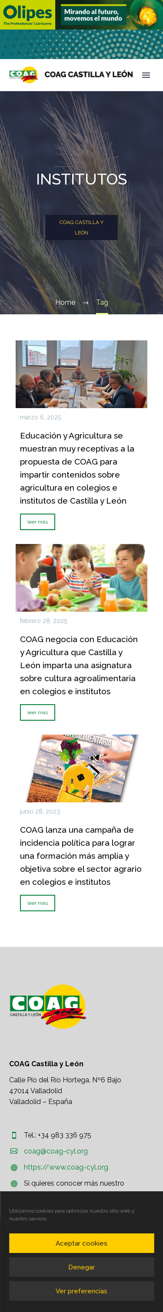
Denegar (81, 1267)
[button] (81, 15)
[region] (81, 15)
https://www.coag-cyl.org (66, 1167)
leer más (37, 522)
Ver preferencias (81, 1291)
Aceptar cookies (81, 1243)
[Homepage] (71, 75)
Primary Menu (146, 75)
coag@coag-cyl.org (56, 1151)
